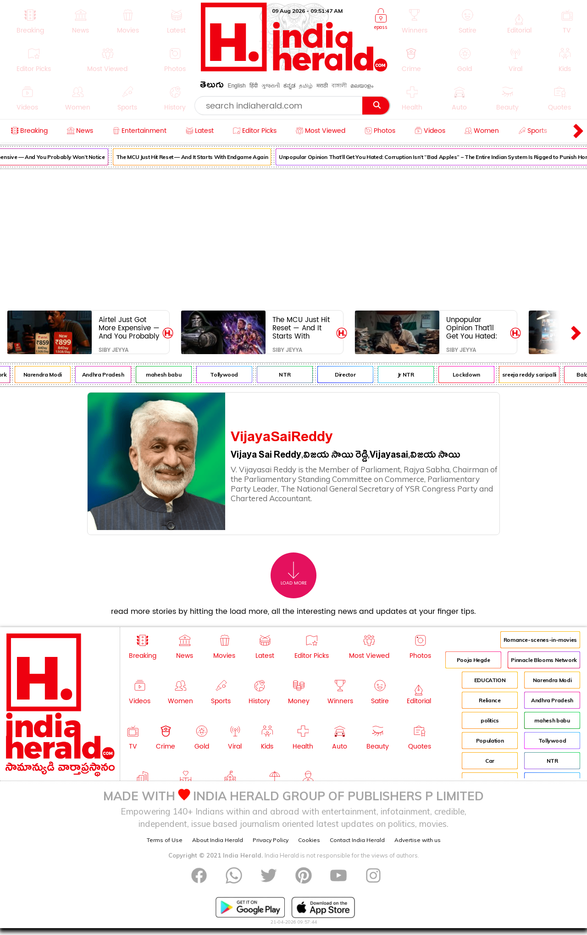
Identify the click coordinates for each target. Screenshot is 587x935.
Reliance (489, 700)
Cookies (309, 840)
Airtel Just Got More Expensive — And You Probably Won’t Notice (129, 327)
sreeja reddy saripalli (538, 374)
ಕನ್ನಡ (289, 85)
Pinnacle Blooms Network (544, 659)
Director (353, 374)
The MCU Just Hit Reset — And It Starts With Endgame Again (201, 156)
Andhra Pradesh (112, 374)
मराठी (322, 85)
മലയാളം (361, 85)
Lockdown (475, 374)
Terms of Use (165, 840)
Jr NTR (414, 374)
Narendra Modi (51, 374)
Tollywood (233, 374)
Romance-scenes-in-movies (540, 639)
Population (490, 740)
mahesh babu (172, 374)
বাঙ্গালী (339, 85)
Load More (294, 574)
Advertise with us (417, 840)
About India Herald (217, 840)
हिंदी (253, 85)
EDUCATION (490, 680)
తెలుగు (212, 86)
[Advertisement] (293, 238)
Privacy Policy (270, 840)
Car (489, 760)
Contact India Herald (357, 840)
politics (490, 720)
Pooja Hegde (473, 659)
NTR (293, 374)
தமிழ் (306, 85)
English (236, 85)
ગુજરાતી (270, 85)
